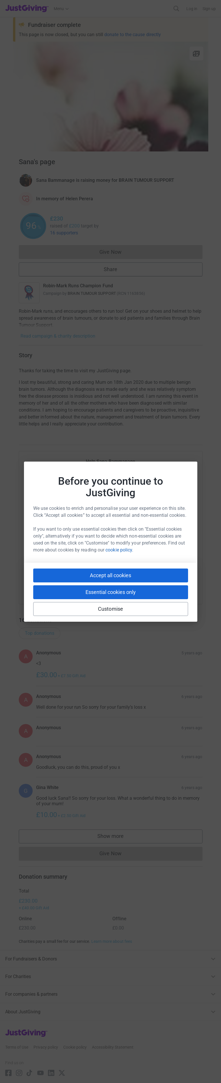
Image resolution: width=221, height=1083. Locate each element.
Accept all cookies (110, 575)
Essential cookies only (111, 592)
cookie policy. (119, 550)
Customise (110, 609)
